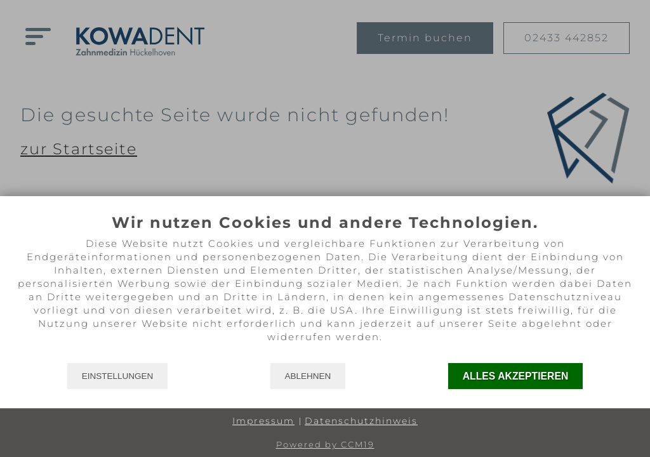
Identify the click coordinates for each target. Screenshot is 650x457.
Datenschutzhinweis (361, 421)
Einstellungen (118, 376)
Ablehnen (308, 376)
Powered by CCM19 (325, 444)
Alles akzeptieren (516, 376)
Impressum (263, 421)
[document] (325, 287)
